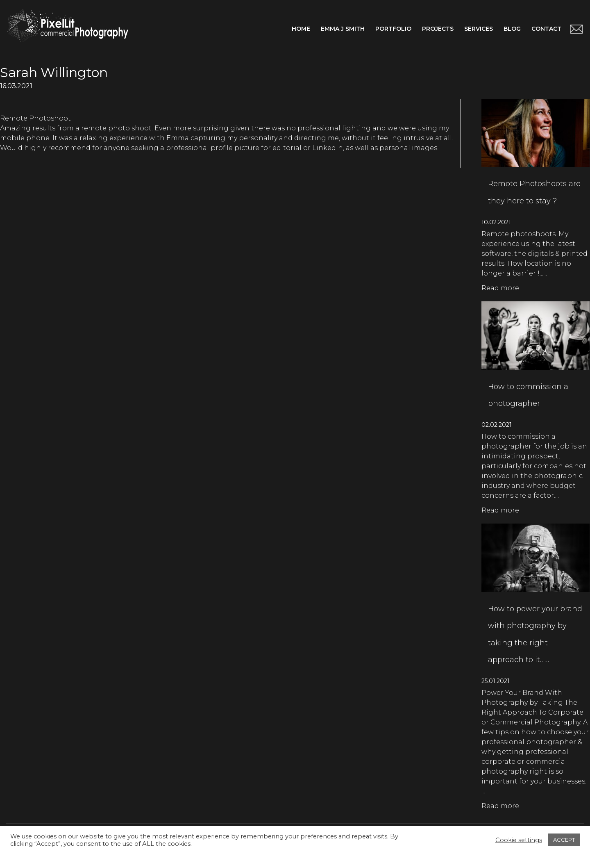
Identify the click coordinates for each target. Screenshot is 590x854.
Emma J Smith (343, 28)
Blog (512, 28)
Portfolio (393, 28)
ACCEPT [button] (564, 839)
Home (301, 28)
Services (478, 28)
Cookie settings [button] (518, 840)
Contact (546, 28)
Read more (500, 288)
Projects (438, 28)
